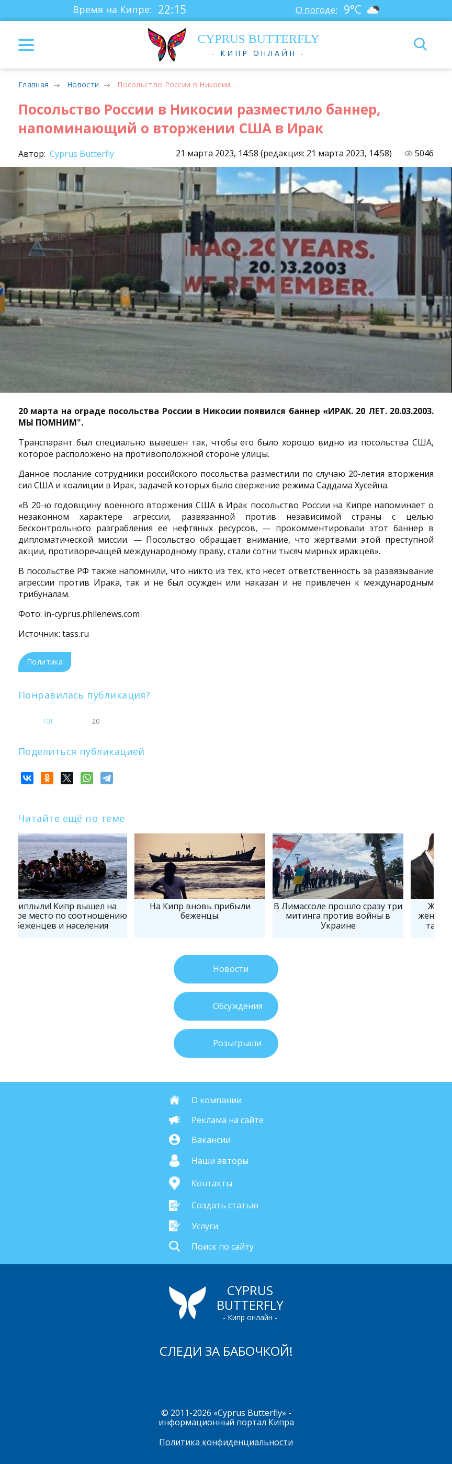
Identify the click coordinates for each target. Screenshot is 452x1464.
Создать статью (224, 1205)
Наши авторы (219, 1160)
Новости (83, 84)
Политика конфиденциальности (226, 1442)
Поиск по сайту (222, 1246)
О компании (216, 1099)
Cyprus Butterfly (81, 153)
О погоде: (315, 9)
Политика (45, 662)
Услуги (204, 1225)
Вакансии (211, 1139)
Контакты (211, 1183)
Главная (33, 84)
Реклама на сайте (227, 1120)
